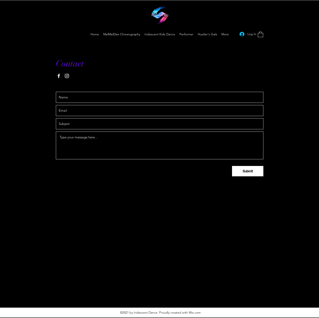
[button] (260, 34)
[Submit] (247, 171)
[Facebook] (59, 76)
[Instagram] (67, 76)
